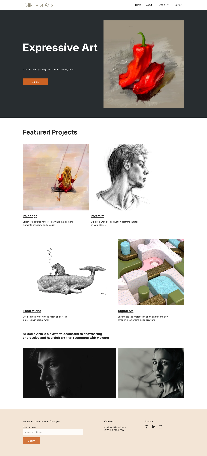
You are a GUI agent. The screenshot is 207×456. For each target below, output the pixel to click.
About (149, 5)
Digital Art (125, 311)
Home (138, 5)
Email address (29, 429)
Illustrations (32, 311)
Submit (31, 442)
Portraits (97, 216)
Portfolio (161, 5)
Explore (35, 82)
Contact (178, 5)
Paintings (30, 216)
